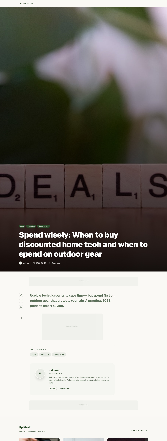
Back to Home (26, 3)
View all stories (139, 431)
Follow (52, 389)
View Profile (64, 389)
